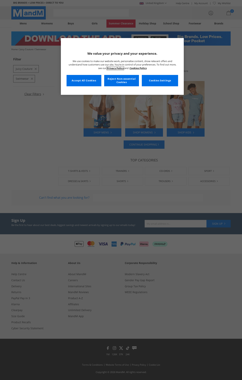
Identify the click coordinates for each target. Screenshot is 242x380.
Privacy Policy (115, 68)
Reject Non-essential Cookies (122, 80)
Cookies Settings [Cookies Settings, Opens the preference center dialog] (160, 80)
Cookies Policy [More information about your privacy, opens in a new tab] (138, 68)
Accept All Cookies (84, 80)
